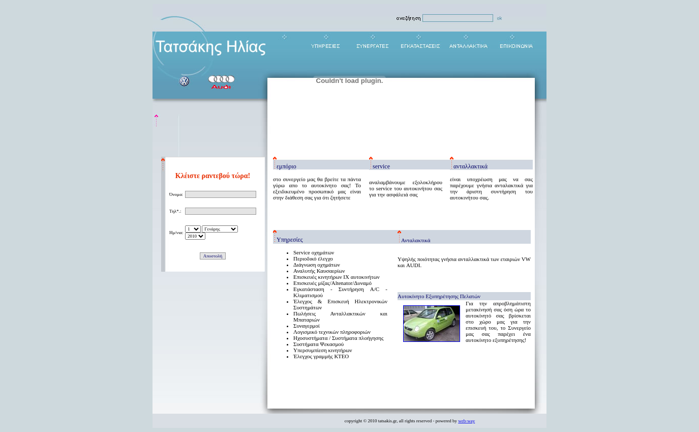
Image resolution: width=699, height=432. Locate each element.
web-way (466, 420)
